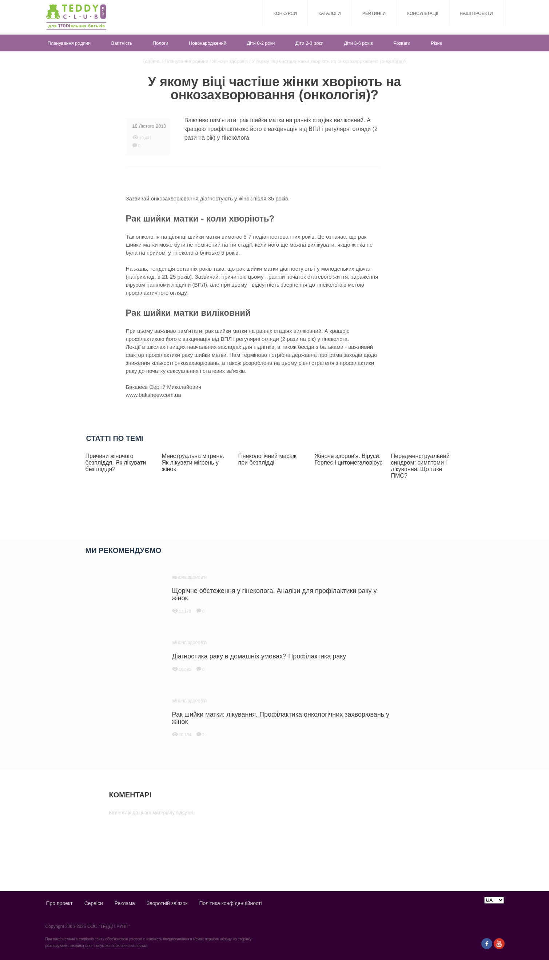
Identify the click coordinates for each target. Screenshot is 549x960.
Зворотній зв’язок (167, 903)
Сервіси (93, 903)
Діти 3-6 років (358, 43)
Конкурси (285, 13)
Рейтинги (374, 13)
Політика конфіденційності (230, 903)
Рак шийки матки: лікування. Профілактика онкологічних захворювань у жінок (281, 717)
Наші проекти (476, 13)
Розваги (401, 43)
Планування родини (69, 43)
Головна (151, 61)
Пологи (160, 43)
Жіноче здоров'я (230, 61)
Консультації (422, 13)
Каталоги (329, 13)
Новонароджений (207, 43)
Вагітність (121, 43)
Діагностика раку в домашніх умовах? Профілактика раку (259, 655)
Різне (436, 43)
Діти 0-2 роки (261, 43)
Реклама (125, 903)
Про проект (59, 903)
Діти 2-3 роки (309, 43)
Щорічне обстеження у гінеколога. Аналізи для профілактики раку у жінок (274, 593)
